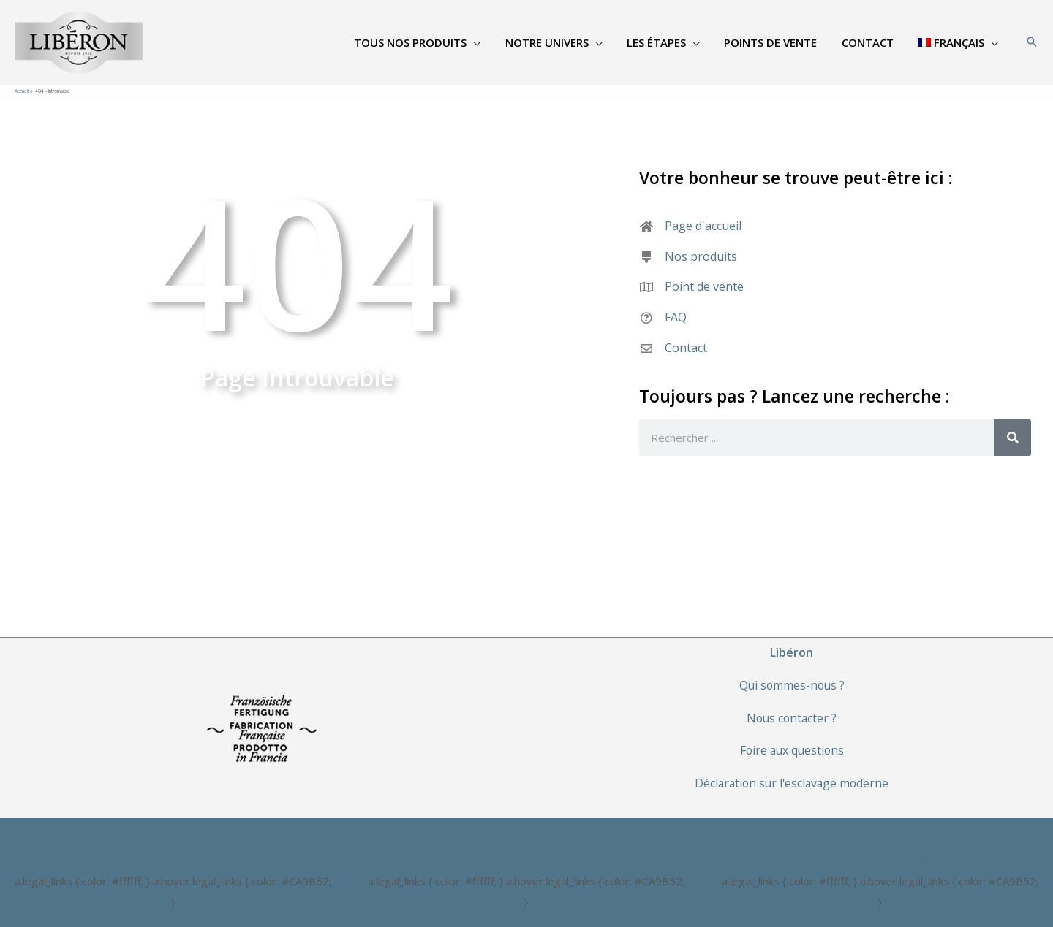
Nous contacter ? (791, 718)
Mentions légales (173, 860)
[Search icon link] (1031, 42)
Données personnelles (526, 860)
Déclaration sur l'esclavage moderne (791, 783)
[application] (487, 42)
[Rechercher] (1012, 437)
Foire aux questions (791, 750)
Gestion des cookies (880, 860)
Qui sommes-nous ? (792, 685)
